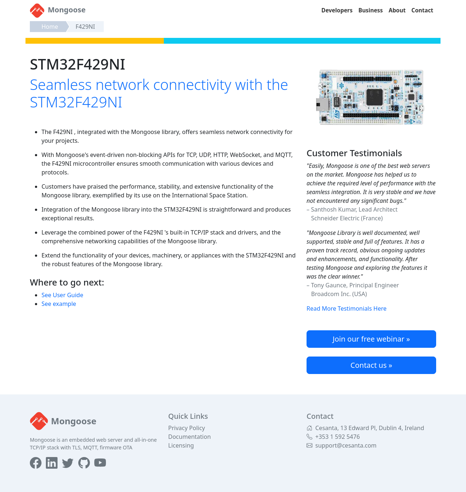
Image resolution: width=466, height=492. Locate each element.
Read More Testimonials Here (347, 308)
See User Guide (62, 295)
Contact (422, 10)
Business (370, 10)
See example (59, 304)
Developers (337, 10)
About (397, 10)
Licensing (181, 445)
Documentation (189, 437)
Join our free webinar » (371, 339)
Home (50, 27)
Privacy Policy (186, 428)
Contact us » (371, 365)
